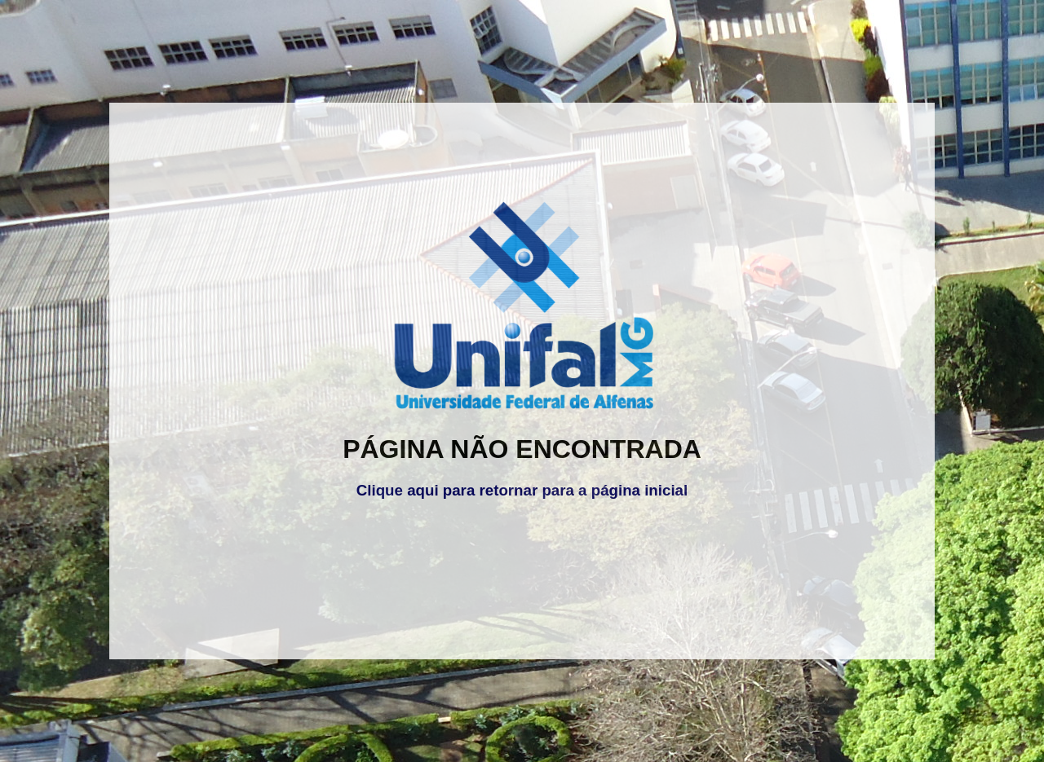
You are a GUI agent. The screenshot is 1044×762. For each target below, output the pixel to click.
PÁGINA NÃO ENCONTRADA (522, 449)
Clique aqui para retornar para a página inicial (522, 490)
